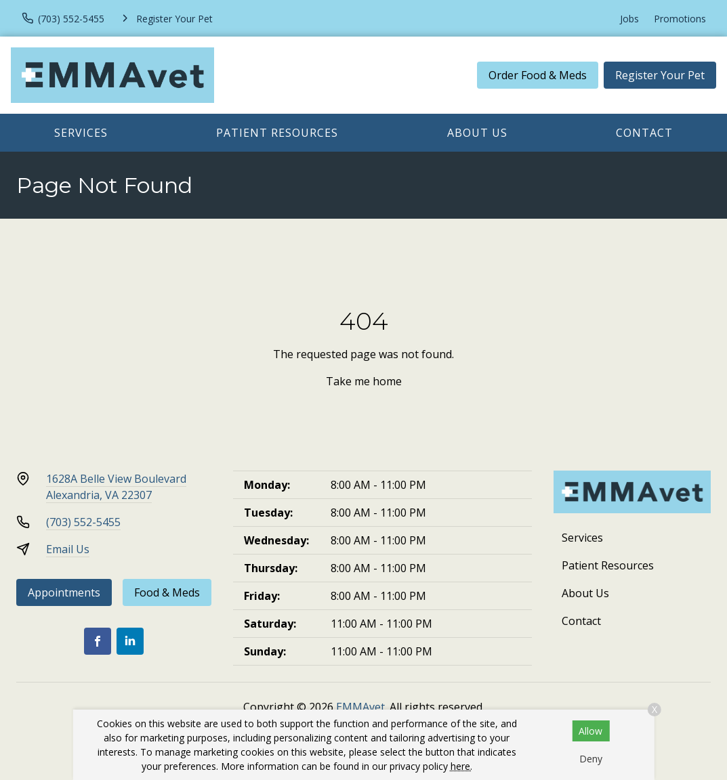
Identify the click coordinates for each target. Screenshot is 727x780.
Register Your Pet (660, 75)
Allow (590, 730)
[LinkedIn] (130, 641)
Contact (644, 132)
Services (81, 132)
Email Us (67, 549)
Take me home (364, 381)
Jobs (629, 18)
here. (461, 766)
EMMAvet (360, 706)
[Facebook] (97, 641)
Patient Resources (277, 132)
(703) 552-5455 (83, 522)
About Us (477, 132)
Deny (590, 758)
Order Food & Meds (538, 75)
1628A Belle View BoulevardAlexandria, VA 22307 (116, 486)
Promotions (680, 18)
